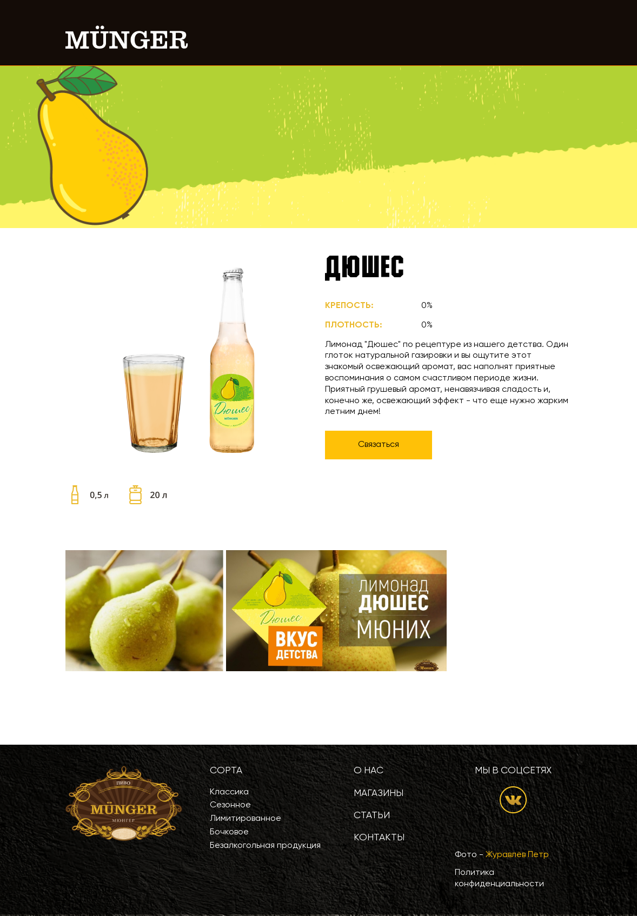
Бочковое (229, 832)
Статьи (372, 815)
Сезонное (230, 805)
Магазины (378, 793)
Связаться (378, 444)
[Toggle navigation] (557, 37)
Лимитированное (245, 818)
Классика (229, 792)
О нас (368, 770)
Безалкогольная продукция (265, 845)
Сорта (226, 770)
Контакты (379, 838)
